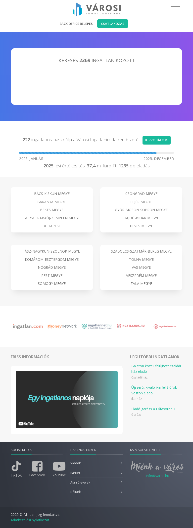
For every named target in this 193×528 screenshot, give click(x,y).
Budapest (52, 226)
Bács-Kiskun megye (52, 193)
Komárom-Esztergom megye (52, 259)
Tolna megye (141, 259)
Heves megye (141, 226)
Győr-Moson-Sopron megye (141, 209)
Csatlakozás (112, 23)
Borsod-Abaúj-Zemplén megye (51, 218)
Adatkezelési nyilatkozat (30, 520)
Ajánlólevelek (80, 482)
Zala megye (141, 283)
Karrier (75, 473)
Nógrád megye (52, 267)
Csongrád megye (141, 193)
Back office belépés (76, 23)
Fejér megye (141, 201)
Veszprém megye (141, 275)
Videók (75, 463)
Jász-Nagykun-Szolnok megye (52, 251)
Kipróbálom (156, 140)
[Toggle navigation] (175, 7)
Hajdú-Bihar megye (141, 218)
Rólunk (75, 492)
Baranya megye (51, 201)
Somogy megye (52, 283)
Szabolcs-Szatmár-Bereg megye (141, 251)
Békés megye (51, 209)
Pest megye (51, 275)
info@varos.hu (157, 475)
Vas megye (141, 267)
